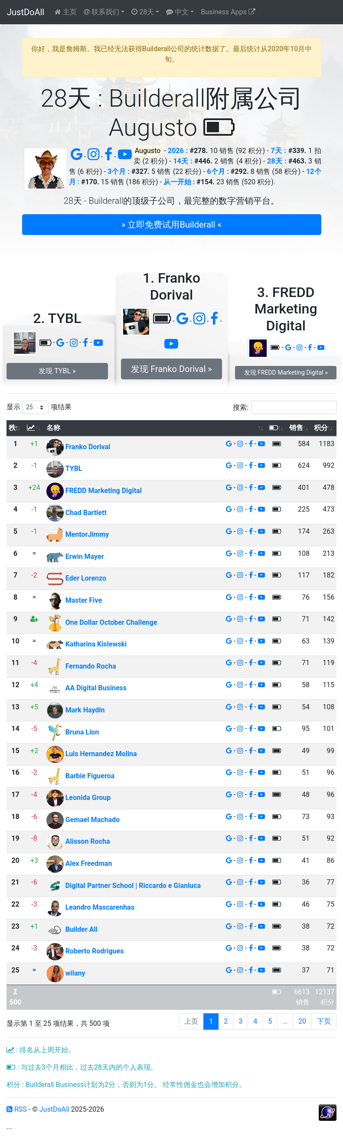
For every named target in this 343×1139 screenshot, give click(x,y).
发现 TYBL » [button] (57, 371)
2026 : (178, 151)
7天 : (279, 151)
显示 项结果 (39, 407)
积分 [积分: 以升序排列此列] (321, 428)
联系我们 (101, 12)
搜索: (284, 407)
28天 (142, 12)
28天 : (276, 161)
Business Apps (228, 12)
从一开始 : (179, 182)
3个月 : (119, 171)
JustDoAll (25, 12)
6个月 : (218, 171)
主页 (66, 12)
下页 (324, 1021)
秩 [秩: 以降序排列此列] (12, 428)
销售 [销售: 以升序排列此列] (296, 428)
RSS (17, 1109)
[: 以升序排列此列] (34, 428)
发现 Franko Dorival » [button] (171, 369)
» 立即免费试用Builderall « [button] (171, 224)
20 (302, 1021)
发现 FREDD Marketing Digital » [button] (286, 372)
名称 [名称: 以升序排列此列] (53, 428)
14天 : (182, 161)
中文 (177, 12)
